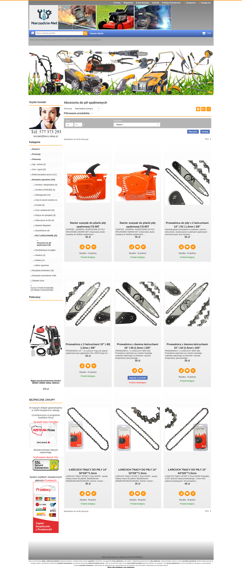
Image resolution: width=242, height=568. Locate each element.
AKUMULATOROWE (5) (45, 190)
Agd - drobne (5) (39, 164)
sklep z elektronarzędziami (51, 561)
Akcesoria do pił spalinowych (90, 40)
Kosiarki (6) (40, 205)
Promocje (36, 154)
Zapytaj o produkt (137, 378)
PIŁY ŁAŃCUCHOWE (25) (46, 236)
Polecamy (36, 159)
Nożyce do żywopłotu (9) (45, 215)
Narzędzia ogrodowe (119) (43, 180)
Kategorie (34, 142)
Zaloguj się (205, 3)
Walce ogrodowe (42, 265)
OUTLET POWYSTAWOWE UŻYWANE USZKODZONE (42, 289)
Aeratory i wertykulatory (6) (46, 185)
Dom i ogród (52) (39, 169)
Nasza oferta (96, 33)
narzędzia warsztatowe (64, 563)
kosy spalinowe (117, 561)
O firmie (117, 3)
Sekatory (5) (40, 255)
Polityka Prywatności (171, 3)
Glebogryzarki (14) (42, 195)
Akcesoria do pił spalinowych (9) (44, 244)
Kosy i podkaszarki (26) (44, 210)
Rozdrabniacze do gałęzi (45, 250)
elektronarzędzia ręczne (96, 563)
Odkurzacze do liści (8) (44, 220)
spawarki (91, 561)
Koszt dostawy (142, 3)
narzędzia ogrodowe (189, 561)
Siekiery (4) (40, 260)
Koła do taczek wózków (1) (46, 200)
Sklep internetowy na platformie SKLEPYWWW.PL (122, 557)
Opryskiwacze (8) (42, 230)
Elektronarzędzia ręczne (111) (44, 174)
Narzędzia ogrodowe (50, 40)
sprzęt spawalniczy (173, 563)
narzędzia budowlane (86, 565)
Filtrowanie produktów (77, 113)
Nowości (36, 149)
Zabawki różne (38, 281)
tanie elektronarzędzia (134, 563)
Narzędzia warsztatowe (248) (44, 276)
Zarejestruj (190, 3)
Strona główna (35, 40)
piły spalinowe (155, 561)
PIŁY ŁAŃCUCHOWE (69, 40)
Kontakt (155, 3)
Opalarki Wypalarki (43, 225)
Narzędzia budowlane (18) (43, 270)
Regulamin (128, 3)
